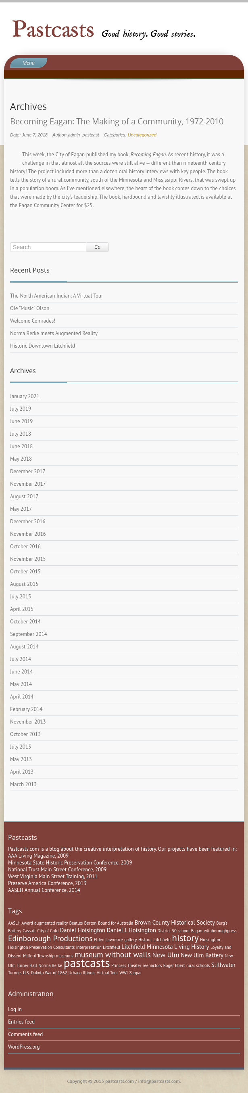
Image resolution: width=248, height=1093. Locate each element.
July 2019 (20, 408)
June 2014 (21, 671)
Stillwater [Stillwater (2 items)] (223, 965)
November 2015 (28, 559)
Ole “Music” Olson (29, 308)
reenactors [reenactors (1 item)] (152, 965)
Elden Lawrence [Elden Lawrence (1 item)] (108, 939)
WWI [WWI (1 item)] (123, 973)
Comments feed (25, 1034)
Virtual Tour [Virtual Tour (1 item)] (107, 973)
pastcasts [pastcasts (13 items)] (87, 962)
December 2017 (28, 471)
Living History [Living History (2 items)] (191, 946)
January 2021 (25, 396)
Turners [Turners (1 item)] (15, 973)
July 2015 (20, 596)
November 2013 (28, 721)
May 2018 (21, 458)
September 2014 (28, 634)
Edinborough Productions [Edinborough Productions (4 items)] (50, 938)
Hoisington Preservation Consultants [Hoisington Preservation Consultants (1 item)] (41, 947)
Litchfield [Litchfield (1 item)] (111, 947)
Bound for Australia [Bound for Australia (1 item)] (115, 923)
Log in (15, 1009)
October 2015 (25, 571)
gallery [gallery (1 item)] (130, 939)
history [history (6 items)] (185, 938)
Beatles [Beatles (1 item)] (76, 923)
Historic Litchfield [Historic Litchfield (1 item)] (154, 939)
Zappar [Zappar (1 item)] (135, 973)
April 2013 (21, 771)
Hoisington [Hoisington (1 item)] (210, 939)
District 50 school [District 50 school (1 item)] (174, 931)
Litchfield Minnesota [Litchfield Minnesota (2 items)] (147, 946)
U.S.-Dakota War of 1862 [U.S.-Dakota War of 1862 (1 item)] (45, 973)
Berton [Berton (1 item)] (90, 923)
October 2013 (25, 734)
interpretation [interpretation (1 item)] (89, 947)
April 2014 (21, 696)
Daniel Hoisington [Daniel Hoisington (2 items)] (82, 930)
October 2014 (25, 621)
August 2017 (24, 496)
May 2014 (21, 684)
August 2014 (24, 646)
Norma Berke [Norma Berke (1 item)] (50, 965)
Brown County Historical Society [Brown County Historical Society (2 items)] (175, 922)
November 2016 (28, 534)
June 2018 (21, 446)
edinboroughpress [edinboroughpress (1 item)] (220, 931)
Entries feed (21, 1021)
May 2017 (21, 509)
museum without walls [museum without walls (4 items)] (113, 954)
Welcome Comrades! (32, 320)
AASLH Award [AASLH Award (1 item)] (20, 923)
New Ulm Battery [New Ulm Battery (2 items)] (202, 955)
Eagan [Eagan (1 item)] (196, 931)
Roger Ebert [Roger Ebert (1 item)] (174, 965)
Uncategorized (142, 134)
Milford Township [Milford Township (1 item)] (38, 956)
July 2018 (20, 433)
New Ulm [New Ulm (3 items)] (165, 954)
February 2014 (26, 709)
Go (97, 246)
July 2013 (20, 746)
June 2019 (21, 421)
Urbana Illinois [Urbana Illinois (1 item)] (82, 973)
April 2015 (21, 609)
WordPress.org (24, 1046)
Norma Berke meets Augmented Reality (54, 333)
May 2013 (21, 759)
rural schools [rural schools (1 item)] (198, 965)
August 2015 (24, 584)
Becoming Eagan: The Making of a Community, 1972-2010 (116, 121)
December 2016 (28, 521)
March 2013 (23, 784)
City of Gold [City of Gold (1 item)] (47, 931)
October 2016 (25, 546)
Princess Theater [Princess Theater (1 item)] (126, 965)
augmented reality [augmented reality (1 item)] (51, 923)
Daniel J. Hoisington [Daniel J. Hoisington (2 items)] (131, 930)
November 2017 (28, 483)
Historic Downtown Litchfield (42, 345)
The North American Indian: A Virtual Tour (56, 295)
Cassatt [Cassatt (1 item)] (29, 931)
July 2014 (20, 659)
